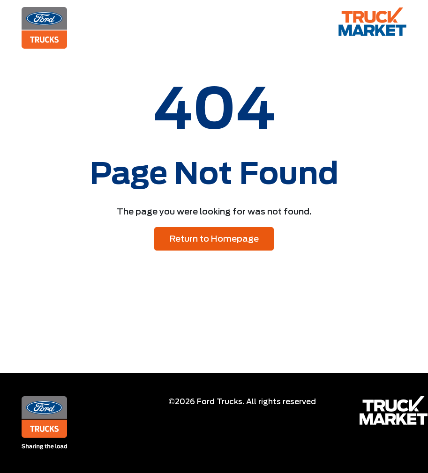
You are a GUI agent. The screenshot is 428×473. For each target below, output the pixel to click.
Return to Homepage (214, 239)
